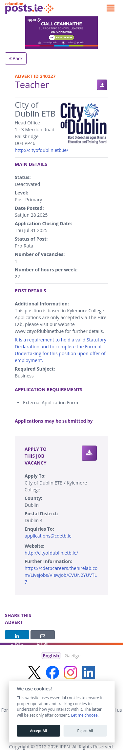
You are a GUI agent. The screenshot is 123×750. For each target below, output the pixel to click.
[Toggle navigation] (110, 8)
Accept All (38, 730)
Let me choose (84, 715)
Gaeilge (72, 655)
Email (43, 637)
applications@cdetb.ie (48, 536)
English (51, 655)
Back (16, 58)
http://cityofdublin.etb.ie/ (41, 150)
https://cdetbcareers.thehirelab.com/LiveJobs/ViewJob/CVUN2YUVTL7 (61, 575)
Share (17, 637)
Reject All (85, 730)
